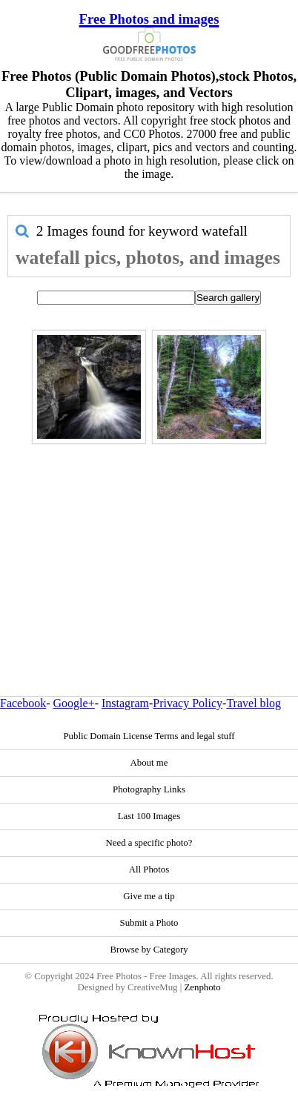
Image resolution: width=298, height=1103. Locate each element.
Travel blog (253, 703)
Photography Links (149, 789)
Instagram (125, 703)
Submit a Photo (149, 923)
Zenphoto (202, 987)
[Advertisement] (145, 538)
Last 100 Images (149, 816)
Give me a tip (148, 896)
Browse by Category (149, 949)
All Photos (149, 869)
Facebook (23, 703)
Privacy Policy (187, 703)
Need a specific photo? (149, 843)
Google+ (74, 703)
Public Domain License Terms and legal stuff (148, 736)
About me (149, 763)
